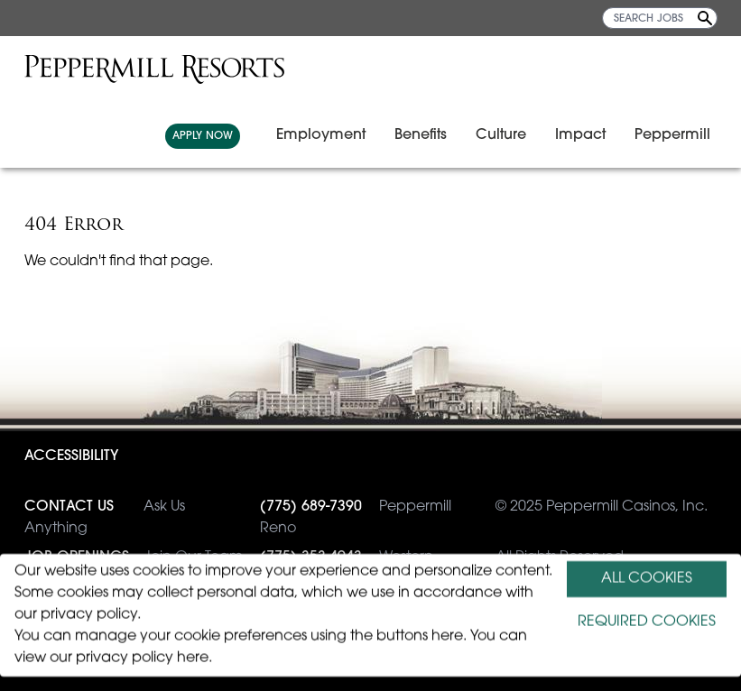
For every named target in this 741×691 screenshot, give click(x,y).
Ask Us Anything (104, 516)
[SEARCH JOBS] (660, 18)
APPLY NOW (202, 136)
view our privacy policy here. (113, 658)
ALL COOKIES (646, 579)
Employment (321, 135)
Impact (580, 135)
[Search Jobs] (705, 18)
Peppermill (672, 135)
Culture (501, 135)
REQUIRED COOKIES (647, 622)
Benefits (420, 135)
